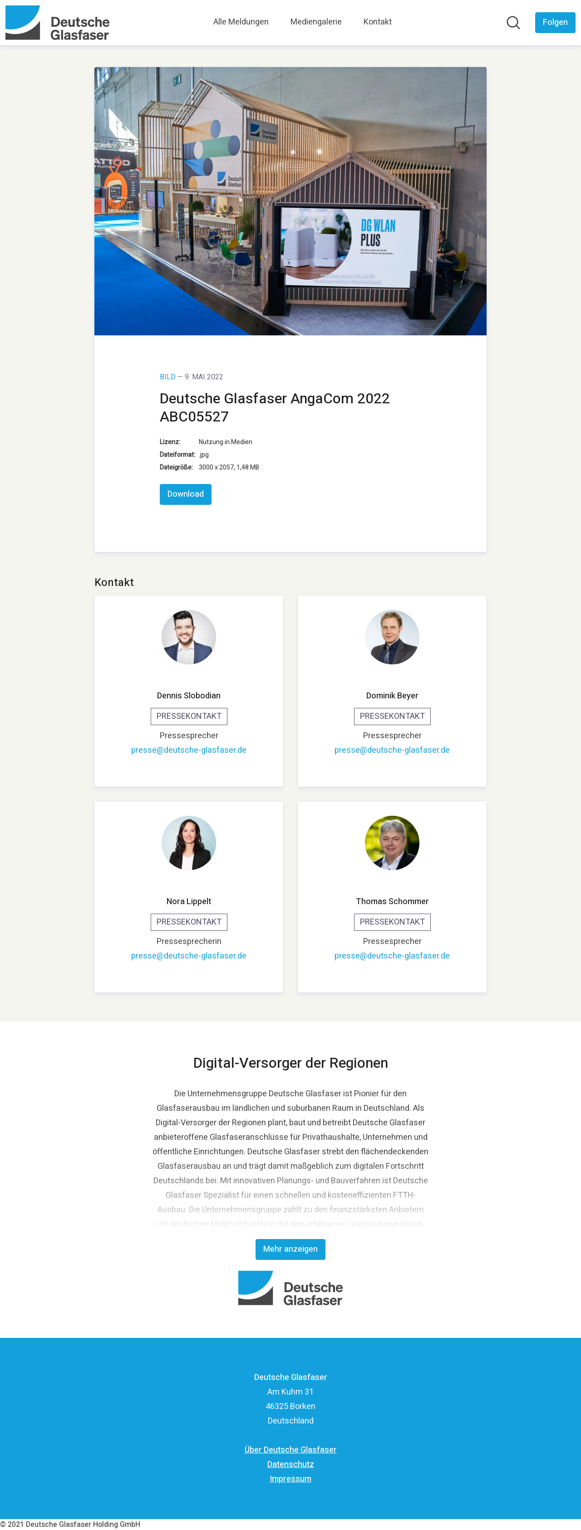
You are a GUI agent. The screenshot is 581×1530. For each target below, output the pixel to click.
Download (185, 494)
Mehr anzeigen (290, 1249)
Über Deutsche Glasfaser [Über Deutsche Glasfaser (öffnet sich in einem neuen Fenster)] (291, 1450)
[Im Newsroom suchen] (513, 22)
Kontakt (378, 22)
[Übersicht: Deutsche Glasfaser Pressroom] (57, 22)
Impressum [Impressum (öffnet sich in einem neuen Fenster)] (290, 1479)
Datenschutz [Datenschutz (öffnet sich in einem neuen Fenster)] (290, 1464)
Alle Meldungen (241, 22)
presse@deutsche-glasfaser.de (188, 750)
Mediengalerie (316, 22)
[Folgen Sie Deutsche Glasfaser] (555, 22)
